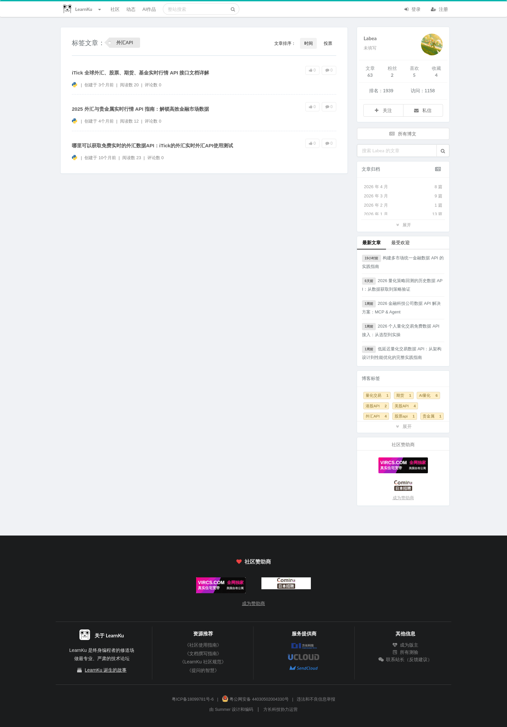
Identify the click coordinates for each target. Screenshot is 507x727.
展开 (403, 224)
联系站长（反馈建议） (405, 659)
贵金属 (432, 416)
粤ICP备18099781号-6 (193, 699)
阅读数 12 (130, 121)
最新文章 (371, 242)
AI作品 (149, 9)
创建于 (99, 84)
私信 (423, 110)
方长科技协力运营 (280, 709)
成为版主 (405, 645)
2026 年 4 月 (403, 186)
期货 (403, 395)
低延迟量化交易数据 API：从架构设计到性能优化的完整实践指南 (401, 353)
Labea (370, 38)
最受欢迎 (400, 242)
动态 (130, 9)
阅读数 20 (130, 84)
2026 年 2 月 (403, 205)
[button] (442, 150)
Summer (223, 709)
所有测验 (405, 652)
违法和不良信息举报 (316, 699)
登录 (412, 8)
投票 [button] (328, 43)
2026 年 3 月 (403, 196)
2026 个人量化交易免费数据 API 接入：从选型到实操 (400, 330)
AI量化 (428, 395)
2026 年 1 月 (403, 214)
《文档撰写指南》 (203, 653)
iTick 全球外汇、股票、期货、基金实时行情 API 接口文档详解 (140, 72)
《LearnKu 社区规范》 (203, 661)
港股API (376, 406)
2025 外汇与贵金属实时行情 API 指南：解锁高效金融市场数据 (140, 109)
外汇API (376, 416)
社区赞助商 (253, 561)
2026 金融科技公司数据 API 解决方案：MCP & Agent (401, 307)
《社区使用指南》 (203, 645)
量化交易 (377, 395)
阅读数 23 (132, 157)
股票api (405, 416)
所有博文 (402, 133)
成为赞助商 (403, 497)
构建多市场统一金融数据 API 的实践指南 (403, 262)
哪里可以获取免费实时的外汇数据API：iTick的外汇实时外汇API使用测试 (152, 145)
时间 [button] (308, 43)
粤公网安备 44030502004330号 (255, 699)
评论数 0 (153, 84)
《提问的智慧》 (203, 670)
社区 (115, 9)
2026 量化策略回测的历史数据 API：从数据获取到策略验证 (402, 284)
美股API (405, 406)
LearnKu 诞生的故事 (106, 670)
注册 (439, 8)
